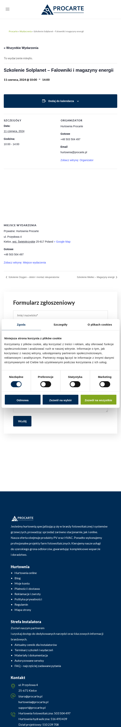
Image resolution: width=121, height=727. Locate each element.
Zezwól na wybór (60, 400)
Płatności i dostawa (27, 588)
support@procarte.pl (32, 707)
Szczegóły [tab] (60, 324)
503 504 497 (61, 713)
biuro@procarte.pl (30, 696)
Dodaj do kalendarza (61, 101)
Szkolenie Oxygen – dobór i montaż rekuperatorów (33, 277)
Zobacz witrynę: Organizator (77, 160)
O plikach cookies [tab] (100, 324)
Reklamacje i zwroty (27, 594)
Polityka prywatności (28, 599)
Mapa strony (22, 609)
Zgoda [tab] (21, 324)
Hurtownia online (25, 573)
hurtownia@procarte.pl (33, 702)
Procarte (13, 31)
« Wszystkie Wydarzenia (21, 47)
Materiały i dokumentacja (31, 655)
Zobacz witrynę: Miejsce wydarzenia (25, 262)
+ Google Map (62, 241)
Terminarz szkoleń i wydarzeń (33, 650)
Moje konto (22, 583)
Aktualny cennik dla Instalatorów (35, 644)
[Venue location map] (60, 196)
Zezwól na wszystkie (98, 400)
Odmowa (22, 400)
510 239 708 (50, 724)
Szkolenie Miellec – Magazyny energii (96, 277)
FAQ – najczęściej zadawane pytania (37, 666)
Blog (17, 578)
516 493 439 (58, 719)
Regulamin (21, 604)
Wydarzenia (26, 31)
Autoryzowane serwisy (29, 660)
